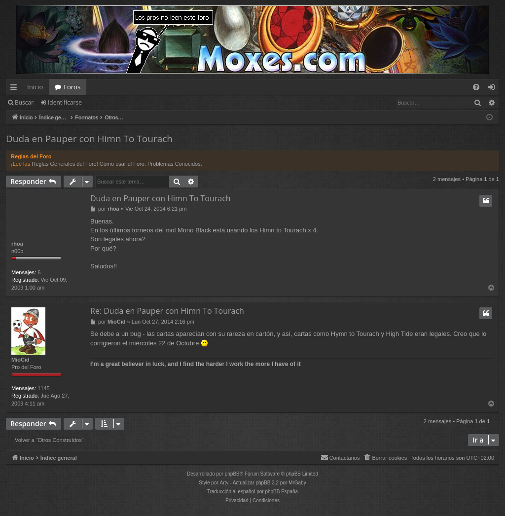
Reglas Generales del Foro (64, 164)
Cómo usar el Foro (122, 164)
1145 (43, 388)
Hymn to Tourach (355, 333)
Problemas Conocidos (174, 164)
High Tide (399, 333)
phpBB (232, 474)
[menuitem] (476, 87)
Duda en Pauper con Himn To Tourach (89, 138)
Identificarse (65, 102)
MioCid (20, 360)
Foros (72, 86)
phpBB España (281, 491)
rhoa (17, 244)
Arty (224, 482)
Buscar (24, 102)
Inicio (35, 86)
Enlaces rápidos (15, 88)
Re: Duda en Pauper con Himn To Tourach (167, 311)
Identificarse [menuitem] (494, 88)
